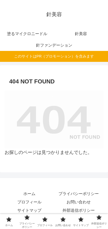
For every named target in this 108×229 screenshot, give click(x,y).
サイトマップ (29, 210)
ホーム (29, 193)
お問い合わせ (79, 202)
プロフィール (29, 202)
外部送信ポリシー (78, 210)
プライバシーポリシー (78, 193)
